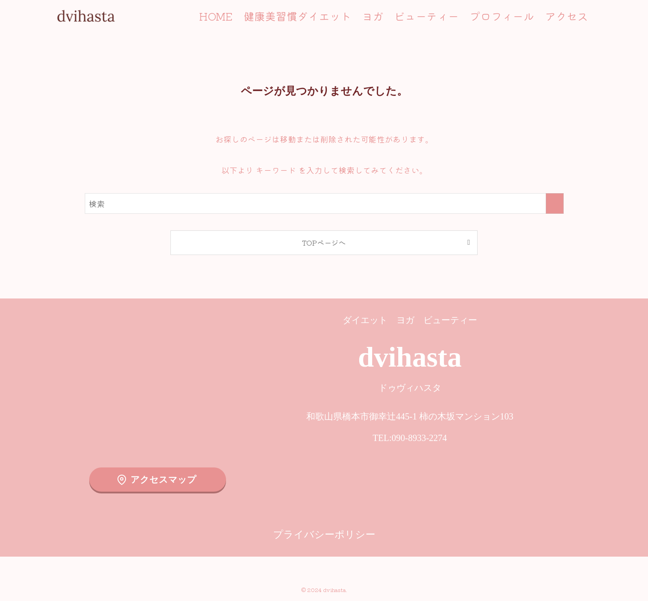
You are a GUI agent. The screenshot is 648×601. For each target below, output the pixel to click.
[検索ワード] (324, 203)
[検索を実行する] (555, 203)
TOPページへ (324, 242)
